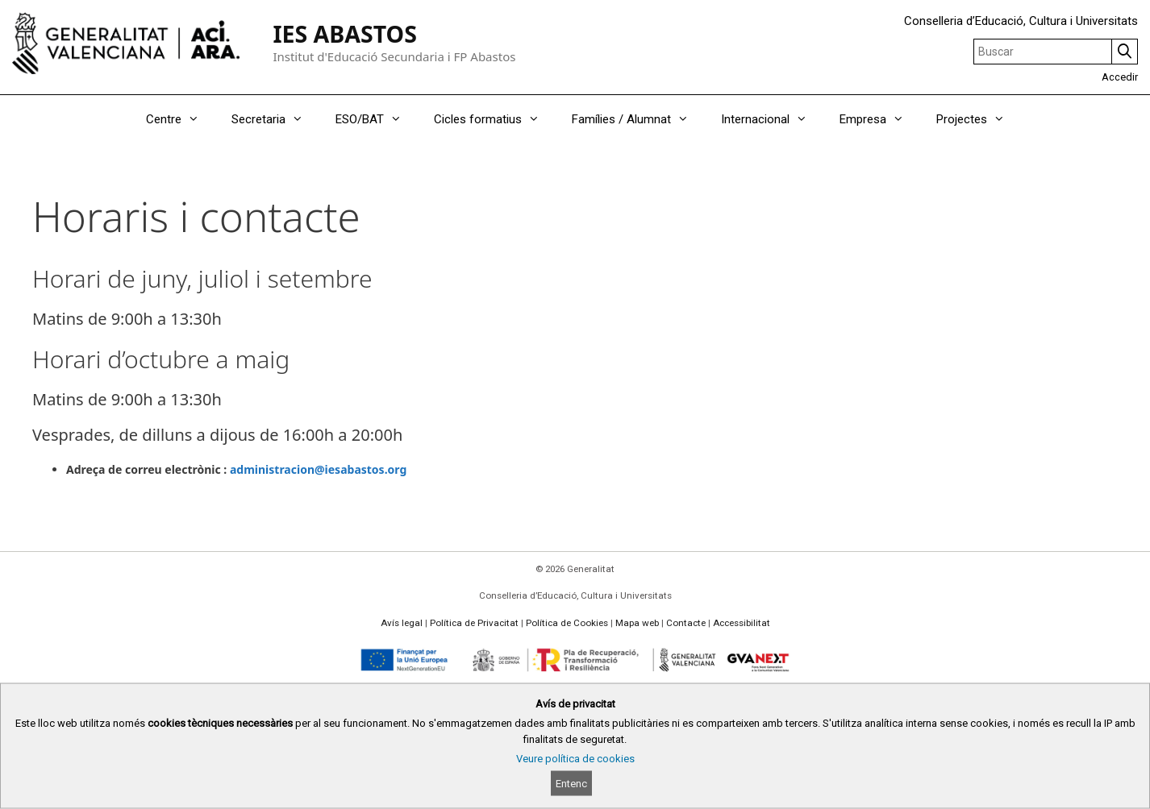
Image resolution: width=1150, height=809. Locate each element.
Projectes (978, 119)
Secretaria (275, 119)
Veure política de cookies (575, 759)
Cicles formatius (495, 119)
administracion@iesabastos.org (318, 469)
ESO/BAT (376, 119)
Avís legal (402, 623)
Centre (180, 119)
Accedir (1120, 77)
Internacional (772, 119)
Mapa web (637, 623)
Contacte (686, 623)
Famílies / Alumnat (638, 119)
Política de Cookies (567, 623)
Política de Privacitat (474, 623)
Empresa (880, 119)
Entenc (571, 784)
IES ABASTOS (344, 34)
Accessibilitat (741, 623)
